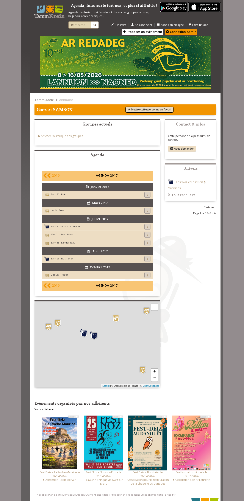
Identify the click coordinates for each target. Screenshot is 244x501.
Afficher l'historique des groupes (62, 136)
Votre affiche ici (44, 409)
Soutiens (78, 494)
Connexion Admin (181, 32)
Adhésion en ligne (170, 25)
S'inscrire (119, 25)
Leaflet (105, 386)
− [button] (154, 378)
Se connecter (141, 25)
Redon (65, 274)
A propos (42, 494)
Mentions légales (99, 494)
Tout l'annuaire (182, 195)
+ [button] (154, 372)
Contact (67, 494)
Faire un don (198, 25)
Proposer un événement (125, 494)
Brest (61, 210)
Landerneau (68, 242)
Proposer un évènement (143, 32)
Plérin (64, 194)
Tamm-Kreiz (44, 100)
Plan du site (55, 494)
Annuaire (66, 100)
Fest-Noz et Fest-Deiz (189, 182)
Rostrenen (67, 258)
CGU (86, 494)
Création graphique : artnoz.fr (158, 494)
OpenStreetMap (150, 386)
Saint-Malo (67, 234)
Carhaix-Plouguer (70, 226)
